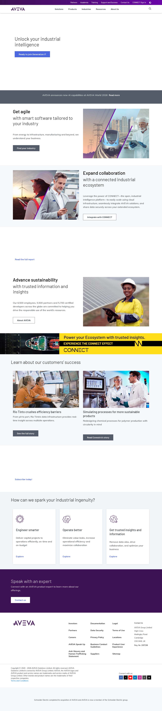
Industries (86, 9)
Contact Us (125, 2)
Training (94, 2)
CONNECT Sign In (139, 2)
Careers (72, 637)
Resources (101, 9)
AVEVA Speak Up (77, 644)
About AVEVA (24, 320)
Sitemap (116, 653)
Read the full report (25, 259)
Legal (115, 623)
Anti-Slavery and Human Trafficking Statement (77, 654)
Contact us (20, 600)
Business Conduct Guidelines (98, 645)
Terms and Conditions (19, 681)
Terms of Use (118, 630)
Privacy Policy (97, 637)
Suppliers (94, 653)
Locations (117, 637)
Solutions (59, 9)
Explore (20, 556)
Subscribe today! (23, 479)
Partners (73, 2)
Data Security (97, 630)
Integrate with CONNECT (99, 217)
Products (72, 9)
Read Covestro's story (98, 437)
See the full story (25, 433)
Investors (73, 623)
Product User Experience (118, 645)
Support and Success (109, 2)
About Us (115, 9)
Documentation (97, 623)
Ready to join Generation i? (32, 54)
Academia (84, 2)
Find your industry (26, 148)
